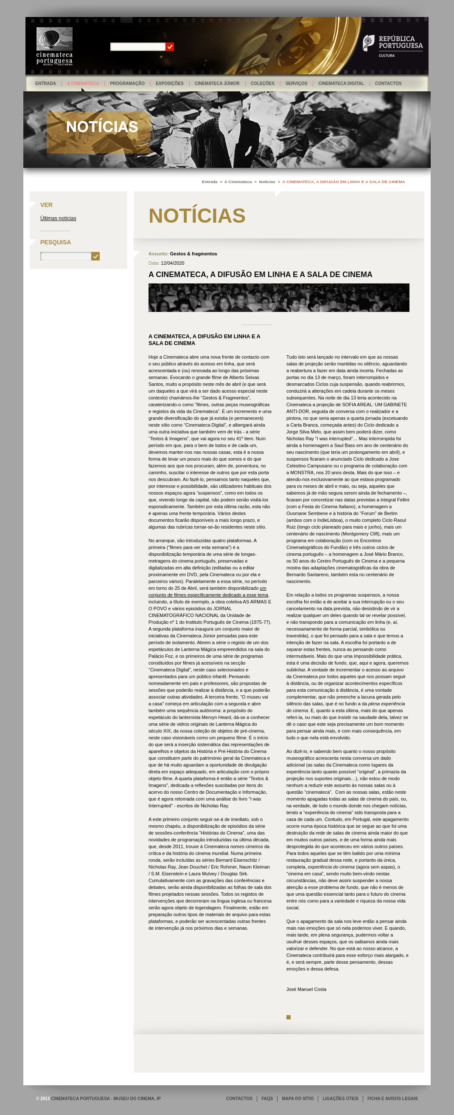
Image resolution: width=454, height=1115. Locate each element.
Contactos (388, 83)
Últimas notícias (58, 218)
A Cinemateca (83, 83)
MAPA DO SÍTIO (298, 1098)
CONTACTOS (239, 1098)
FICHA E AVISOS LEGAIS (392, 1098)
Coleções (263, 83)
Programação (127, 83)
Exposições (170, 83)
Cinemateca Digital (341, 83)
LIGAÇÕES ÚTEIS (340, 1098)
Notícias (267, 181)
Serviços (297, 83)
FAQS (267, 1098)
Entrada (45, 83)
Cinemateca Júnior (217, 83)
